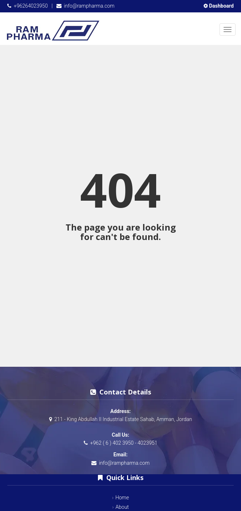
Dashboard (219, 6)
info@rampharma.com (89, 6)
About (122, 507)
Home (122, 497)
